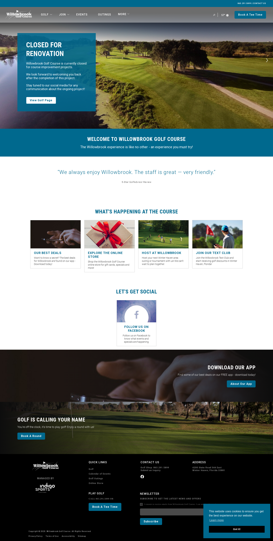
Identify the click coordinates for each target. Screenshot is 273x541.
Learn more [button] (216, 520)
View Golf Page (41, 100)
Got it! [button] (236, 529)
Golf (91, 469)
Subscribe (151, 521)
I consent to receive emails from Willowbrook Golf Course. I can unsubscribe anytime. (181, 504)
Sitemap (82, 536)
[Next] (267, 60)
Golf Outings (96, 478)
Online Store (96, 483)
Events (82, 14)
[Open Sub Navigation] (51, 15)
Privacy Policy (35, 536)
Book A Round (31, 436)
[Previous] (6, 60)
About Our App (241, 383)
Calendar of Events (100, 474)
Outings (104, 14)
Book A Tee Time (105, 506)
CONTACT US (259, 3)
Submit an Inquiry (151, 470)
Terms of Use (52, 536)
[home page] (18, 15)
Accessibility (68, 536)
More (122, 14)
